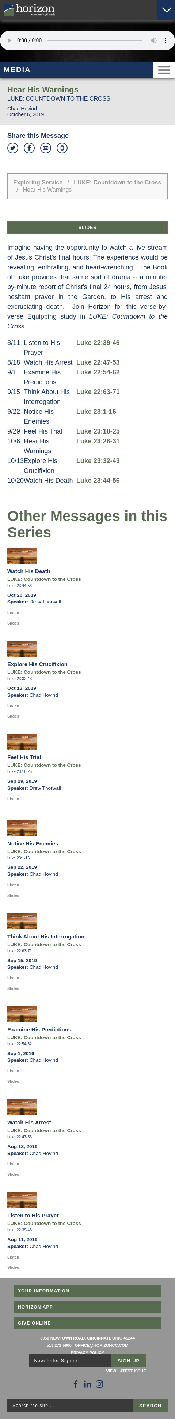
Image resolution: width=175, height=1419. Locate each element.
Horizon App (35, 1307)
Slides (87, 227)
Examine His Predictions (39, 1029)
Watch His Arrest (29, 1122)
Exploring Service (37, 182)
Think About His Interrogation (45, 936)
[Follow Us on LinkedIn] (87, 1384)
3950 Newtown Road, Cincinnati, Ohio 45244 (87, 1338)
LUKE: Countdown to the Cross (117, 182)
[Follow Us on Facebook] (75, 1384)
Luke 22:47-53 (98, 362)
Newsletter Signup (55, 1360)
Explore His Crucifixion (37, 664)
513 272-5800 (59, 1345)
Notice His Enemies (32, 843)
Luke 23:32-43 (98, 460)
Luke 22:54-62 (98, 372)
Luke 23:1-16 (96, 411)
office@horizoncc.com (101, 1345)
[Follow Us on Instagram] (99, 1384)
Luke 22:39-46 (98, 342)
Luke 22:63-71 (98, 392)
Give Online (34, 1323)
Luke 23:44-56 (98, 480)
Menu (164, 70)
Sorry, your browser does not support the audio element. (87, 40)
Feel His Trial (24, 757)
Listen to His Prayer (33, 1215)
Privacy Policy (87, 1352)
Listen (13, 612)
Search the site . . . (35, 1405)
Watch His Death (28, 571)
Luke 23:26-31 (98, 441)
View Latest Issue (126, 1371)
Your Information (43, 1291)
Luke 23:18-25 (98, 431)
